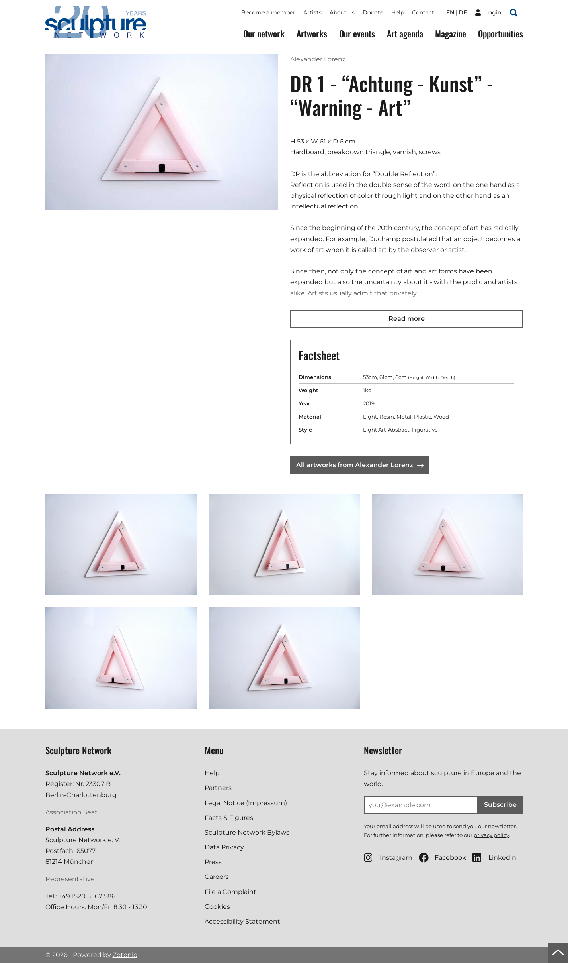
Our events (357, 34)
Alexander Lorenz (317, 59)
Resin (386, 416)
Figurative (425, 429)
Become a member (268, 12)
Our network (264, 34)
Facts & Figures (229, 817)
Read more (406, 318)
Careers (217, 876)
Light (370, 416)
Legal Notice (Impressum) (246, 803)
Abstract (398, 429)
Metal (404, 416)
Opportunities (500, 34)
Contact (423, 12)
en (450, 12)
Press (213, 862)
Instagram (388, 858)
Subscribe (500, 804)
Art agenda (405, 34)
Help (397, 12)
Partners (218, 788)
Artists (312, 12)
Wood (441, 416)
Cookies (217, 906)
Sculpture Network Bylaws (247, 832)
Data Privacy (224, 847)
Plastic (422, 416)
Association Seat (71, 812)
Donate (373, 12)
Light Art (374, 429)
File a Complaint (230, 892)
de (463, 12)
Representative (70, 879)
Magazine (450, 34)
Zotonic (125, 955)
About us (342, 12)
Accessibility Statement (242, 921)
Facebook (442, 858)
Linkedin (494, 858)
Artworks (312, 34)
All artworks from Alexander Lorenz (360, 465)
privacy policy (491, 835)
